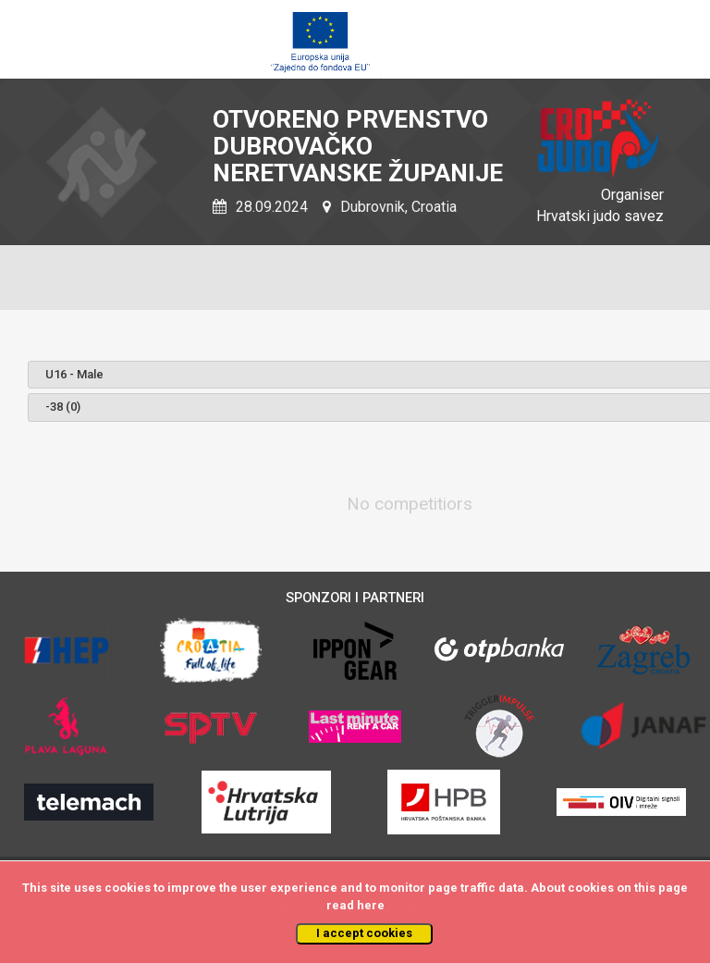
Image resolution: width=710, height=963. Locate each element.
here (371, 905)
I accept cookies (364, 933)
